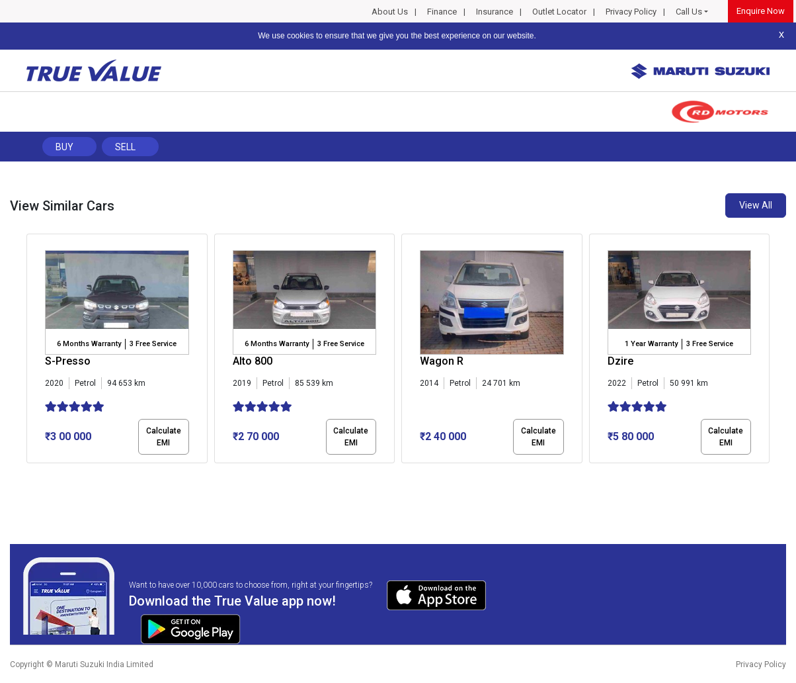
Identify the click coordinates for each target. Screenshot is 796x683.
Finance (442, 12)
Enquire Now (760, 11)
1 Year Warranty (651, 344)
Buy (64, 147)
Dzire (620, 361)
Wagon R (441, 361)
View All (755, 205)
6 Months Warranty (89, 344)
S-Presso (68, 361)
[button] (30, 474)
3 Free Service (153, 344)
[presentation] (33, 351)
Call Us (689, 12)
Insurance (494, 12)
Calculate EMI (163, 436)
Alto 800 (252, 361)
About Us (390, 12)
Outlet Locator (559, 12)
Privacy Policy (631, 12)
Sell (125, 147)
